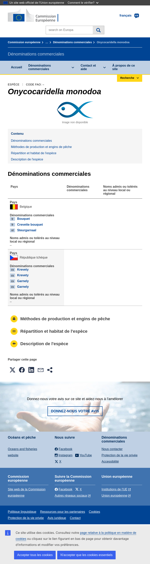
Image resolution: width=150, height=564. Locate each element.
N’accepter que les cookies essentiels (86, 555)
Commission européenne (24, 42)
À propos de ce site (123, 67)
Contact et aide (88, 67)
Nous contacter (112, 449)
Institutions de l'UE (114, 489)
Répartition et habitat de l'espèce (33, 153)
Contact (75, 518)
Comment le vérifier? (83, 2)
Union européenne (114, 495)
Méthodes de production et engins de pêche (41, 147)
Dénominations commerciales (72, 42)
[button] (12, 370)
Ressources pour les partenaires (62, 511)
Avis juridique (56, 518)
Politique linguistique (22, 511)
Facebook (63, 489)
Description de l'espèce (27, 159)
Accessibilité (110, 461)
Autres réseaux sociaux (71, 495)
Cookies (94, 511)
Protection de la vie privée (120, 455)
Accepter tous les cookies (35, 555)
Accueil (16, 67)
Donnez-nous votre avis (75, 411)
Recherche (98, 30)
